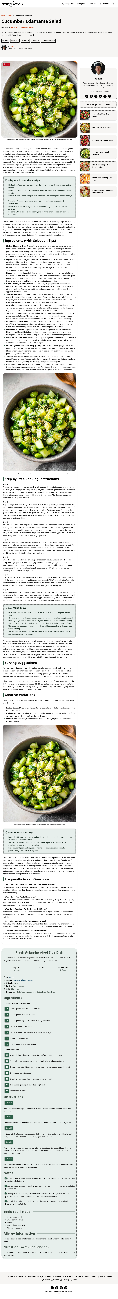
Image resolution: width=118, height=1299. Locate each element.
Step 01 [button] (9, 1103)
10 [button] (7, 1067)
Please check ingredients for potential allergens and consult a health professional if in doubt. (38, 1240)
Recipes (10, 15)
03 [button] (7, 1020)
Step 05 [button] (9, 1159)
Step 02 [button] (9, 1117)
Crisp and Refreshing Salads (22, 27)
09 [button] (7, 1061)
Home (3, 15)
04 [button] (7, 1026)
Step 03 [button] (9, 1128)
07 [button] (7, 1044)
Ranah (11, 977)
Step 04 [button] (9, 1142)
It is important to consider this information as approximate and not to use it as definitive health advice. (39, 1254)
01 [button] (7, 1009)
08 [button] (7, 1055)
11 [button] (7, 1073)
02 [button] (7, 1015)
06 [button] (7, 1038)
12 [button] (7, 1079)
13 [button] (7, 1085)
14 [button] (7, 1091)
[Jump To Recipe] (50, 41)
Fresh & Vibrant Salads (23, 980)
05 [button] (7, 1032)
